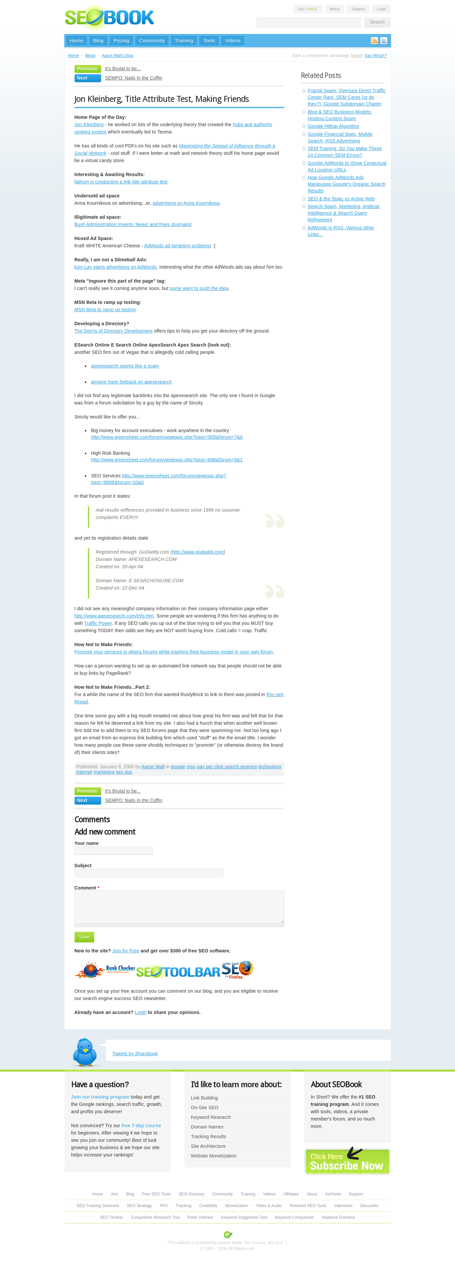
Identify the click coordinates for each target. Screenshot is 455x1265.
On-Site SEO (204, 1107)
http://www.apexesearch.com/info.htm (114, 616)
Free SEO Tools (156, 1194)
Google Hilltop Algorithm (333, 126)
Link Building (204, 1098)
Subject (83, 865)
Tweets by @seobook (135, 1053)
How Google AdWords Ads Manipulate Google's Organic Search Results (347, 184)
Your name (87, 843)
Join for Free (126, 950)
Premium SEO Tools (308, 1205)
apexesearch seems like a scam (125, 366)
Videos (233, 40)
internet (85, 772)
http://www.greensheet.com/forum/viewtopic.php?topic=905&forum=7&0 (167, 437)
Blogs (90, 55)
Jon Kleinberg (89, 124)
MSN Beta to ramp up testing (105, 309)
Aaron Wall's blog (117, 55)
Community (152, 40)
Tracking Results (208, 1136)
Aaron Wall (152, 766)
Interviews (343, 1205)
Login (381, 9)
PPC (164, 1205)
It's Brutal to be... (123, 68)
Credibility (208, 1205)
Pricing (121, 40)
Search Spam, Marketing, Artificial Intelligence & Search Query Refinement (344, 213)
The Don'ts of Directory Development (114, 331)
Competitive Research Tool (155, 1217)
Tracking (184, 1205)
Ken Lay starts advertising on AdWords (116, 267)
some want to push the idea (199, 288)
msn (191, 766)
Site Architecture (208, 1146)
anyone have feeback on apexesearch (131, 381)
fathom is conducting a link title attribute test (121, 181)
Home (77, 40)
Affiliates (291, 1194)
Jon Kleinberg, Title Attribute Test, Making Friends (162, 99)
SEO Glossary (191, 1194)
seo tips (124, 772)
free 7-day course (141, 1125)
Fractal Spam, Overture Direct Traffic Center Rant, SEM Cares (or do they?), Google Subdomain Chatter (347, 97)
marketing (104, 772)
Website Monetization (213, 1155)
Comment (87, 887)
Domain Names (207, 1127)
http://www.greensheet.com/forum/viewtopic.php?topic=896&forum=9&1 (167, 459)
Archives (333, 1194)
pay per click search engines (227, 766)
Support (358, 9)
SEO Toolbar (111, 1217)
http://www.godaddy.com (198, 552)
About (335, 9)
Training (184, 40)
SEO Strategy (139, 1205)
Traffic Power (98, 623)
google (178, 766)
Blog (98, 40)
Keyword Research (211, 1117)
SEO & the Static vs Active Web (341, 198)
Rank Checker (200, 1217)
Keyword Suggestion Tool (244, 1217)
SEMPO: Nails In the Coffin (133, 78)
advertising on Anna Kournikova (186, 203)
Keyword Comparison (294, 1217)
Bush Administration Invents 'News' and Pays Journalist (133, 224)
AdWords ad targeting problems (177, 245)
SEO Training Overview (98, 1205)
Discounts (369, 1205)
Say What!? (376, 55)
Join (308, 9)
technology (269, 766)
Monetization (236, 1205)
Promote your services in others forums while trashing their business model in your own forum (174, 651)
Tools (209, 40)
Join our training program (100, 1097)
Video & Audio (269, 1205)
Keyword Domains (338, 1217)
